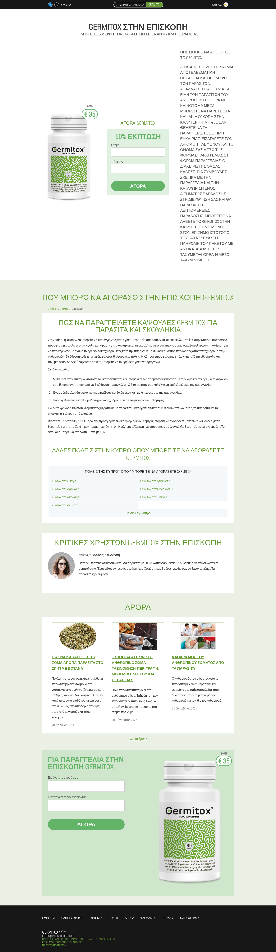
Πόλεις (114, 918)
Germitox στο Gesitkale (154, 497)
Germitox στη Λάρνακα (64, 489)
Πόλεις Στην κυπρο (138, 513)
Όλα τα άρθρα (138, 739)
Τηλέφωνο (117, 161)
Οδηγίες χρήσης (72, 918)
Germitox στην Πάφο (63, 481)
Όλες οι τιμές (190, 918)
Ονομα (115, 145)
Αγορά (138, 186)
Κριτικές (96, 918)
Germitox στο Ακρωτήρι (65, 497)
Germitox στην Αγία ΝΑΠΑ (157, 489)
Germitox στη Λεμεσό (63, 505)
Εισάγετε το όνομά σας (63, 777)
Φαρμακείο (148, 918)
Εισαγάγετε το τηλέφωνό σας (67, 797)
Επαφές (168, 918)
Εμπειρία (48, 918)
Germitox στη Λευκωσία (155, 481)
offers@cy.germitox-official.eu (58, 935)
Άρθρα (129, 918)
